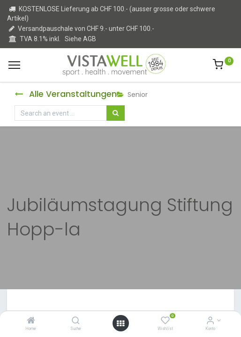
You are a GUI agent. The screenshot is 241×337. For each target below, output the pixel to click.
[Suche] (75, 321)
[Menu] (14, 65)
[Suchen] (115, 113)
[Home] (31, 321)
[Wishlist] (165, 321)
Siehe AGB (80, 39)
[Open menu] (120, 323)
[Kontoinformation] (210, 321)
